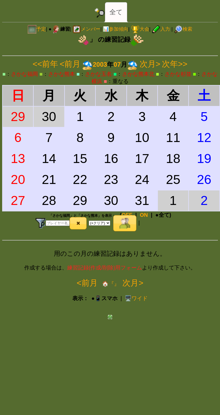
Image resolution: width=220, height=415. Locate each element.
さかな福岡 (24, 74)
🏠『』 (110, 284)
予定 (37, 29)
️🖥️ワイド (136, 298)
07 (117, 64)
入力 (161, 29)
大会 (140, 29)
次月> (150, 63)
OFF (127, 215)
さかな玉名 (98, 74)
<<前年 (45, 63)
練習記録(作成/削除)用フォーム (104, 268)
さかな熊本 (61, 74)
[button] (78, 223)
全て (116, 12)
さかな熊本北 (138, 74)
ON (144, 215)
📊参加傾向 (115, 29)
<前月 (70, 63)
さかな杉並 (178, 74)
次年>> (174, 63)
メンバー (86, 29)
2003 (100, 64)
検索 (183, 29)
